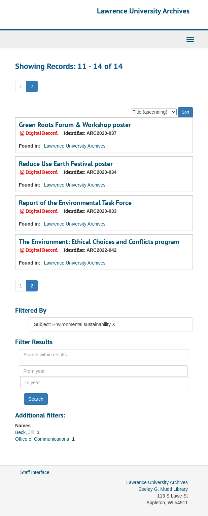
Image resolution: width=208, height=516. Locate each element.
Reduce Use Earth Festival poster (66, 163)
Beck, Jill (25, 432)
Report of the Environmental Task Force (75, 202)
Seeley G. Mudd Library (163, 489)
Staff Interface (34, 472)
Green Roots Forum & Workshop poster (75, 124)
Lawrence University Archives (143, 10)
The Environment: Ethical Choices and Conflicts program (99, 241)
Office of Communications (42, 439)
